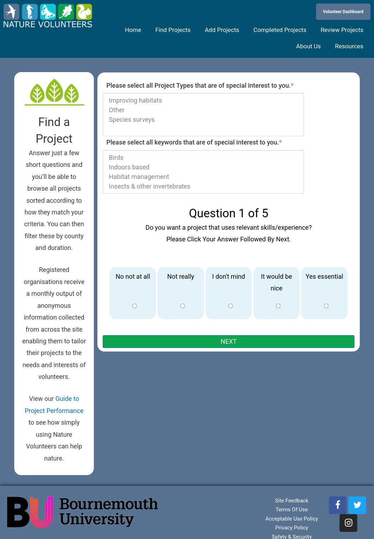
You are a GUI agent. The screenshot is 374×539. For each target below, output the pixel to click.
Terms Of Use (292, 509)
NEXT (229, 341)
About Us (308, 46)
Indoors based (203, 167)
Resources (349, 46)
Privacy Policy (291, 527)
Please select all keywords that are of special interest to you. (194, 142)
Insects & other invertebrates (203, 186)
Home (133, 29)
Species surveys (203, 119)
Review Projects (342, 29)
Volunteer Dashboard (343, 11)
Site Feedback (292, 500)
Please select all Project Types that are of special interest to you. (199, 85)
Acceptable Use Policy (291, 519)
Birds (203, 157)
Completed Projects (279, 29)
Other (203, 110)
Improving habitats (203, 100)
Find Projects (173, 29)
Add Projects (222, 29)
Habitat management (203, 176)
